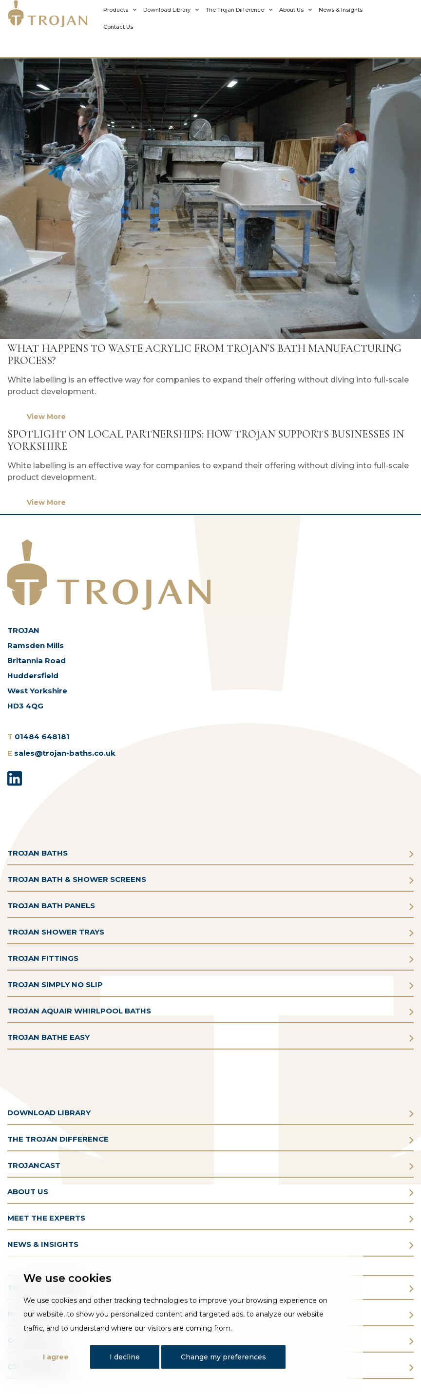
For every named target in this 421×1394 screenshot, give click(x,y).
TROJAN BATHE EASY (48, 1037)
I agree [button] (56, 1357)
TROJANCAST (33, 1165)
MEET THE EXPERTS (46, 1217)
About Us (291, 9)
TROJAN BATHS (37, 853)
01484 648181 (42, 736)
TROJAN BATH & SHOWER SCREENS (76, 879)
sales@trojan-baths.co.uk (64, 753)
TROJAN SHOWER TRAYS (55, 931)
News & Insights (341, 9)
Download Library (167, 9)
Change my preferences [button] (223, 1357)
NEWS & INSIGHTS (42, 1244)
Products (115, 9)
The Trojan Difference (235, 9)
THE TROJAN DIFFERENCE (58, 1139)
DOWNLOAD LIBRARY (49, 1112)
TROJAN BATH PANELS (51, 905)
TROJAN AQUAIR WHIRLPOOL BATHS (79, 1010)
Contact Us (118, 26)
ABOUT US (27, 1191)
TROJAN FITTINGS (42, 958)
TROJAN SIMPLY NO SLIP (55, 984)
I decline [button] (125, 1357)
